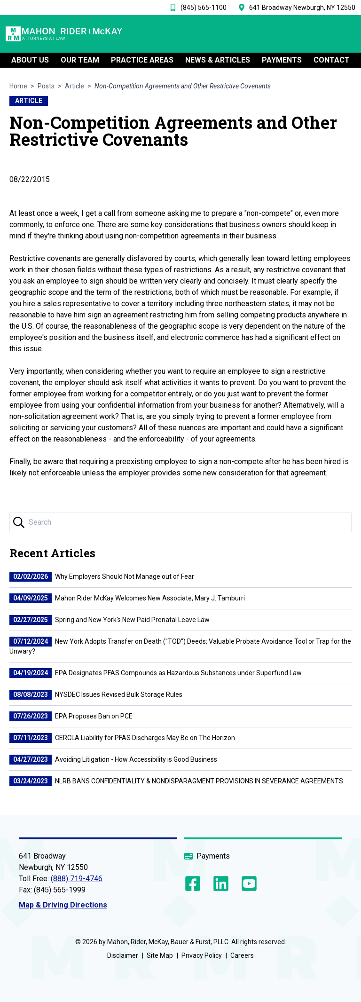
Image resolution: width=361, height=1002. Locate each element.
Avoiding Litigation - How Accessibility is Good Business (113, 759)
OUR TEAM (80, 61)
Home (18, 86)
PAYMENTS (282, 61)
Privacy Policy (201, 955)
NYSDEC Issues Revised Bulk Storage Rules (95, 694)
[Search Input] (180, 522)
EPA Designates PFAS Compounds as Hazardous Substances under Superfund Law (155, 673)
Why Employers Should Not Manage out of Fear (101, 576)
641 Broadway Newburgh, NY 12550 (302, 7)
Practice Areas (142, 61)
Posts (46, 86)
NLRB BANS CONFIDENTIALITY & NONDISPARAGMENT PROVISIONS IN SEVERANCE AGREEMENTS (176, 781)
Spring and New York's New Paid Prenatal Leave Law (109, 619)
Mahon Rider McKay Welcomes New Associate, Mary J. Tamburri (127, 598)
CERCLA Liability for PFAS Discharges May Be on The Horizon (122, 738)
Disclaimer (122, 955)
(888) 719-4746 (76, 878)
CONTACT (332, 61)
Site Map (160, 955)
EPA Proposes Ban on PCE (71, 716)
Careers (242, 955)
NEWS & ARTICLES (217, 61)
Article (74, 86)
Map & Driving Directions (63, 904)
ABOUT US (30, 61)
